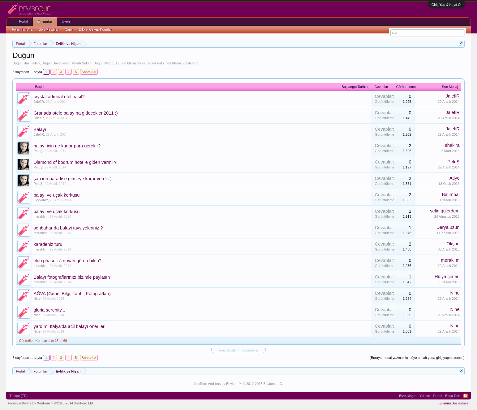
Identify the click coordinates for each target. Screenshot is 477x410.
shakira (452, 145)
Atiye (454, 178)
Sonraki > (89, 72)
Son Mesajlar (48, 29)
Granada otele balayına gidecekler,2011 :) (75, 113)
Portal (23, 21)
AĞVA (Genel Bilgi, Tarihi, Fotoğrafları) (72, 293)
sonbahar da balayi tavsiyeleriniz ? (68, 227)
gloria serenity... (49, 310)
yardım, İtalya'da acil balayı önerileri (69, 326)
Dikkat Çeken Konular (95, 29)
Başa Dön (452, 396)
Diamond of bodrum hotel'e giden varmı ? (74, 162)
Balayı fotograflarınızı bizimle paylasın (71, 277)
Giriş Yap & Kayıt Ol (447, 5)
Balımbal (451, 194)
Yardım (424, 396)
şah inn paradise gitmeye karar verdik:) (72, 178)
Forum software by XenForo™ (51, 403)
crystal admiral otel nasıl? (58, 96)
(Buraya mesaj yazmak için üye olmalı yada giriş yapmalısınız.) (417, 358)
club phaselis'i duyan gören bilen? (67, 260)
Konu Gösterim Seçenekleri (238, 350)
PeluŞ (37, 151)
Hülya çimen (447, 276)
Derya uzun (448, 227)
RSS (465, 396)
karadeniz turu (47, 244)
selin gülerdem (444, 210)
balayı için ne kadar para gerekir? (67, 145)
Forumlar (44, 22)
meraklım (40, 216)
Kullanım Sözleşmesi (453, 403)
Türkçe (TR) (18, 396)
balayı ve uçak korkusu (56, 195)
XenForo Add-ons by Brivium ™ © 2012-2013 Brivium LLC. (238, 384)
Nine (37, 298)
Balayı (39, 129)
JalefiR (38, 101)
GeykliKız (40, 200)
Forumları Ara (22, 29)
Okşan (452, 243)
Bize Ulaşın (407, 396)
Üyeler (67, 21)
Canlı (69, 29)
